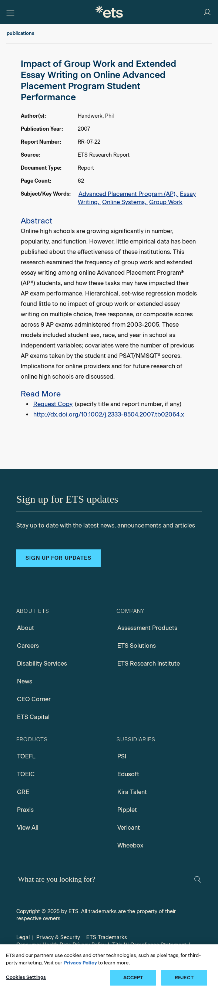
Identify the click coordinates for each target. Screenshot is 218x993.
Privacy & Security (58, 937)
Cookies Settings (26, 977)
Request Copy (53, 404)
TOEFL (26, 756)
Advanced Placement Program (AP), (128, 193)
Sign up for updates (58, 558)
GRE (23, 792)
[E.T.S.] (109, 12)
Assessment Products (147, 627)
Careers (28, 645)
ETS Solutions (136, 645)
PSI (121, 756)
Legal (23, 937)
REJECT (184, 977)
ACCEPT (133, 977)
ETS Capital (33, 717)
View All (27, 827)
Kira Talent (132, 792)
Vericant (128, 827)
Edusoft (128, 774)
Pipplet (127, 809)
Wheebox (130, 845)
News (24, 681)
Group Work (165, 202)
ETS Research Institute (148, 663)
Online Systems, (125, 202)
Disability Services (42, 663)
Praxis (25, 809)
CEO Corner (34, 699)
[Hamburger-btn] (10, 11)
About (25, 627)
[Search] (198, 879)
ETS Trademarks (106, 937)
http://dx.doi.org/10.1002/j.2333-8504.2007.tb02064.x (108, 414)
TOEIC (26, 774)
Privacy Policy (80, 963)
